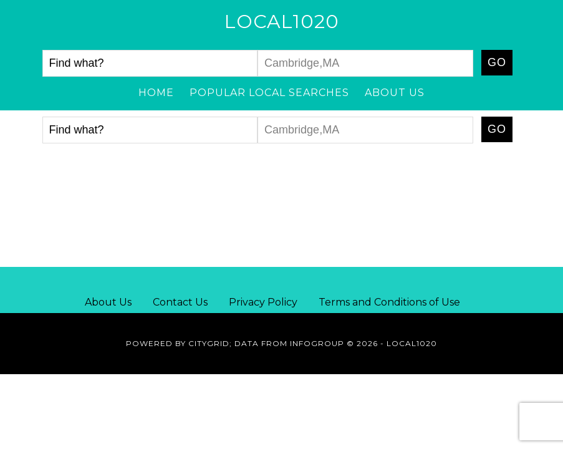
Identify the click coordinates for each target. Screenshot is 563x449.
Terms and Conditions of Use (389, 302)
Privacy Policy (263, 302)
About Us (108, 302)
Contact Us (180, 302)
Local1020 (281, 21)
